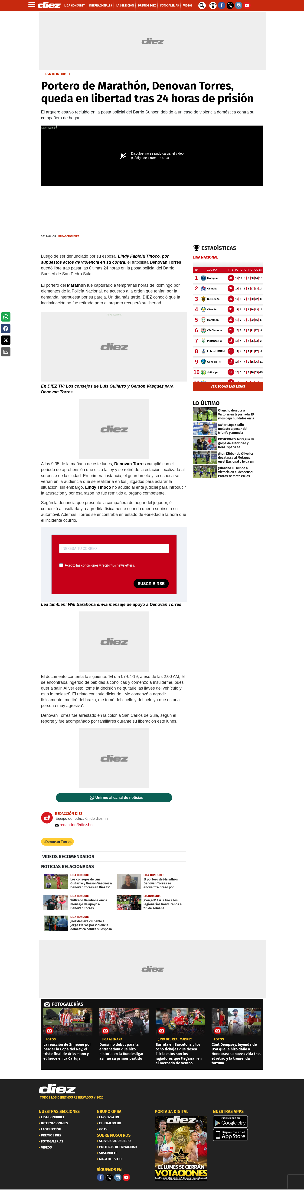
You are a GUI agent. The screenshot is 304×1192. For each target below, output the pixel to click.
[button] (5, 317)
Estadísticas (218, 248)
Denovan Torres (58, 842)
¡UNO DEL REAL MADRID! (175, 1039)
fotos (51, 1039)
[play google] (239, 1122)
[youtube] (126, 1177)
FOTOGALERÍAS (67, 1004)
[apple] (239, 1135)
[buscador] (202, 5)
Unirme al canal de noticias (119, 798)
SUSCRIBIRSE (151, 583)
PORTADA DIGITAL (171, 1111)
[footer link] (152, 1100)
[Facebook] (100, 1177)
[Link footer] (57, 1089)
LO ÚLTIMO (206, 403)
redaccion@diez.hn (74, 824)
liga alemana (112, 1039)
